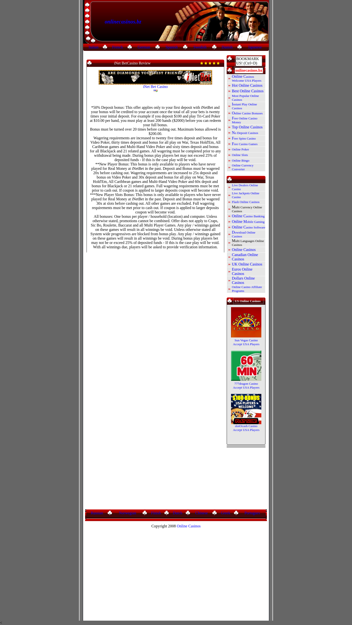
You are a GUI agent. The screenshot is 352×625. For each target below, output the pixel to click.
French (117, 47)
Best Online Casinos (248, 91)
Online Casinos (244, 250)
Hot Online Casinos (247, 85)
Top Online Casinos (247, 127)
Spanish (172, 47)
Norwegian (127, 513)
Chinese (201, 513)
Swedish (200, 47)
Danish (227, 47)
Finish (156, 513)
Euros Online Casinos (242, 271)
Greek (225, 513)
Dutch (177, 513)
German (144, 47)
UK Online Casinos (247, 264)
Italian (93, 47)
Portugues (252, 513)
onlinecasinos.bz (123, 22)
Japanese (255, 47)
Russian (97, 513)
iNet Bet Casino (155, 87)
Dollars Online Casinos (243, 280)
